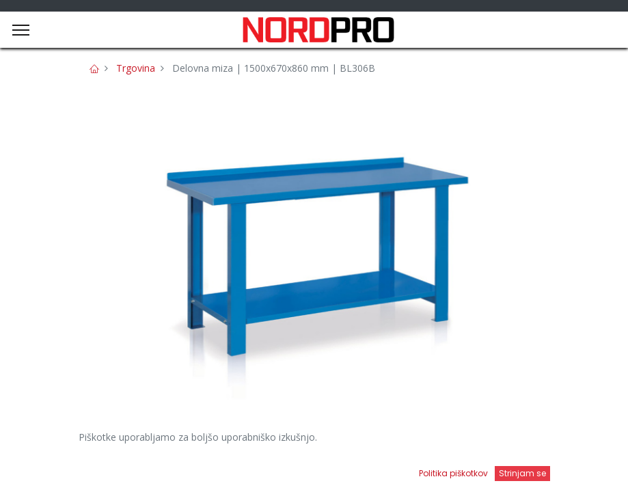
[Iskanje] (224, 468)
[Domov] (45, 468)
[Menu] (21, 30)
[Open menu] (403, 472)
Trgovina (135, 68)
